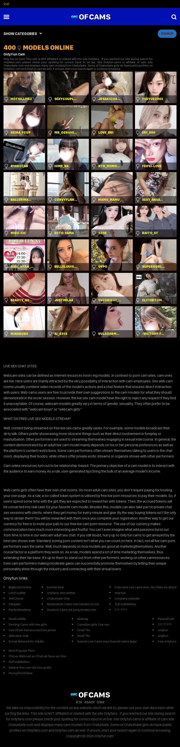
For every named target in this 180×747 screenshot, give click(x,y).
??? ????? (165, 624)
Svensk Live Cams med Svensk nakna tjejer (107, 641)
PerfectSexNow (20, 610)
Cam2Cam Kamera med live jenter (32, 630)
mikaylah (15, 604)
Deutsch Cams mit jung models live (71, 610)
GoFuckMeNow (19, 662)
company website (127, 598)
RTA (79, 702)
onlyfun (163, 630)
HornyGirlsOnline (21, 673)
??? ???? (121, 610)
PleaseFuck (166, 619)
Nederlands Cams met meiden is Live (73, 604)
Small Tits (83, 630)
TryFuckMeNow (125, 604)
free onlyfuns (167, 641)
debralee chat (18, 636)
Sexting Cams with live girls (28, 624)
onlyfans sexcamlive (61, 593)
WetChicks (16, 598)
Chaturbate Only (58, 598)
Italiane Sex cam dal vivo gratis (30, 667)
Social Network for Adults (26, 641)
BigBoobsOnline (20, 587)
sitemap (82, 619)
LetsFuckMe (17, 593)
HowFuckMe (17, 619)
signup (167, 33)
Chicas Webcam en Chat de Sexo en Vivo (37, 656)
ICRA (100, 702)
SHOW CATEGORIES (20, 33)
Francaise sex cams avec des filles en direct (145, 587)
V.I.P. (6, 4)
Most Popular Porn (22, 650)
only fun (120, 593)
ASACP (89, 702)
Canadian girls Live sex (93, 624)
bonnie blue (55, 587)
